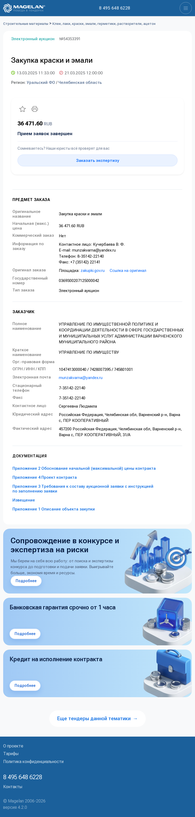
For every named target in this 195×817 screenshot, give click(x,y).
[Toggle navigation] (186, 8)
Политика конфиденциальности (33, 761)
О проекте (13, 745)
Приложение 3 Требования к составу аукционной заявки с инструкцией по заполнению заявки (82, 489)
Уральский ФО (41, 82)
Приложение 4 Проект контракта (44, 477)
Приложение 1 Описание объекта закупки (53, 509)
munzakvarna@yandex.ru (81, 377)
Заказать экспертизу (97, 160)
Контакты (12, 786)
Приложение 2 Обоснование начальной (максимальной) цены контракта (84, 468)
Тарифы (11, 753)
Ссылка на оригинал (128, 270)
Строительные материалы (25, 24)
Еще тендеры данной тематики (97, 718)
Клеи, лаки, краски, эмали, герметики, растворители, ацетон (104, 24)
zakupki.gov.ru (93, 270)
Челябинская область (80, 82)
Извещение (23, 500)
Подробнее (26, 581)
